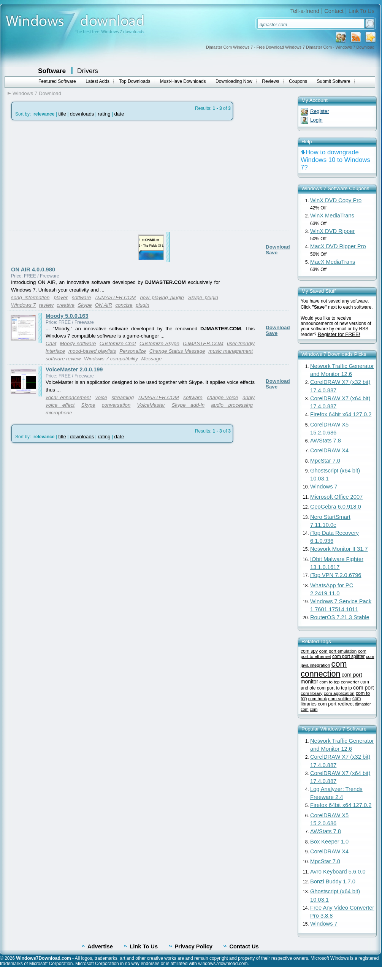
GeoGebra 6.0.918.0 (335, 507)
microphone (59, 412)
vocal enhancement (68, 397)
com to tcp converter (339, 682)
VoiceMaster (151, 405)
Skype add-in (187, 405)
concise (123, 305)
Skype (85, 305)
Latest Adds (97, 81)
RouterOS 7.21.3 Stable (339, 617)
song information (30, 297)
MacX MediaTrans (332, 262)
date (119, 114)
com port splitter (348, 656)
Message (151, 358)
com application (339, 693)
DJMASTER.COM (115, 297)
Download (278, 247)
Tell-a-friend (305, 11)
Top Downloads (134, 81)
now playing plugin (162, 297)
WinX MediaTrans (332, 215)
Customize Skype (159, 343)
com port (363, 688)
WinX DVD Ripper (332, 231)
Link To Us (361, 11)
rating (104, 114)
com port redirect (335, 704)
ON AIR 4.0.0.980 (33, 269)
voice (101, 397)
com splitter (339, 698)
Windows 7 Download (37, 93)
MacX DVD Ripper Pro (338, 246)
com (313, 709)
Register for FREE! (339, 334)
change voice (222, 397)
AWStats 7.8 (325, 441)
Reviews (270, 81)
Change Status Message (177, 351)
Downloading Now (234, 81)
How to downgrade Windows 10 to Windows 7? (335, 160)
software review (63, 358)
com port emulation (338, 650)
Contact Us (243, 946)
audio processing (232, 405)
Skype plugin (203, 297)
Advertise (100, 946)
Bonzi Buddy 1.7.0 (332, 881)
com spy (309, 651)
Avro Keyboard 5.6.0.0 (338, 872)
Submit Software (333, 81)
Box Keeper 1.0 (329, 842)
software (81, 297)
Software (52, 71)
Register (319, 111)
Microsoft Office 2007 (336, 497)
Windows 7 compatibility (111, 358)
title (62, 114)
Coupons (298, 81)
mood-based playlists (92, 351)
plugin (142, 305)
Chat (51, 343)
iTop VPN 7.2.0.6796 (335, 575)
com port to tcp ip (334, 688)
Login (316, 120)
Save (271, 252)
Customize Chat (118, 343)
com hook (317, 698)
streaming (123, 397)
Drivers (87, 71)
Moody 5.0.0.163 (67, 316)
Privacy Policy (193, 946)
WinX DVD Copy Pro (335, 200)
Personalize (132, 351)
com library (311, 693)
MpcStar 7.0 (325, 461)
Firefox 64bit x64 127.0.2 (340, 414)
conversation (116, 405)
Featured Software (57, 81)
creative (65, 305)
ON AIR (103, 305)
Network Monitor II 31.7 (339, 549)
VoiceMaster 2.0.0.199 (74, 369)
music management (230, 351)
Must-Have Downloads (183, 81)
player (61, 297)
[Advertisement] (71, 193)
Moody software (78, 343)
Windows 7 (23, 305)
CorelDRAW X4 (329, 450)
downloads (82, 114)
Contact (334, 11)
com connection (324, 668)
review (46, 305)
